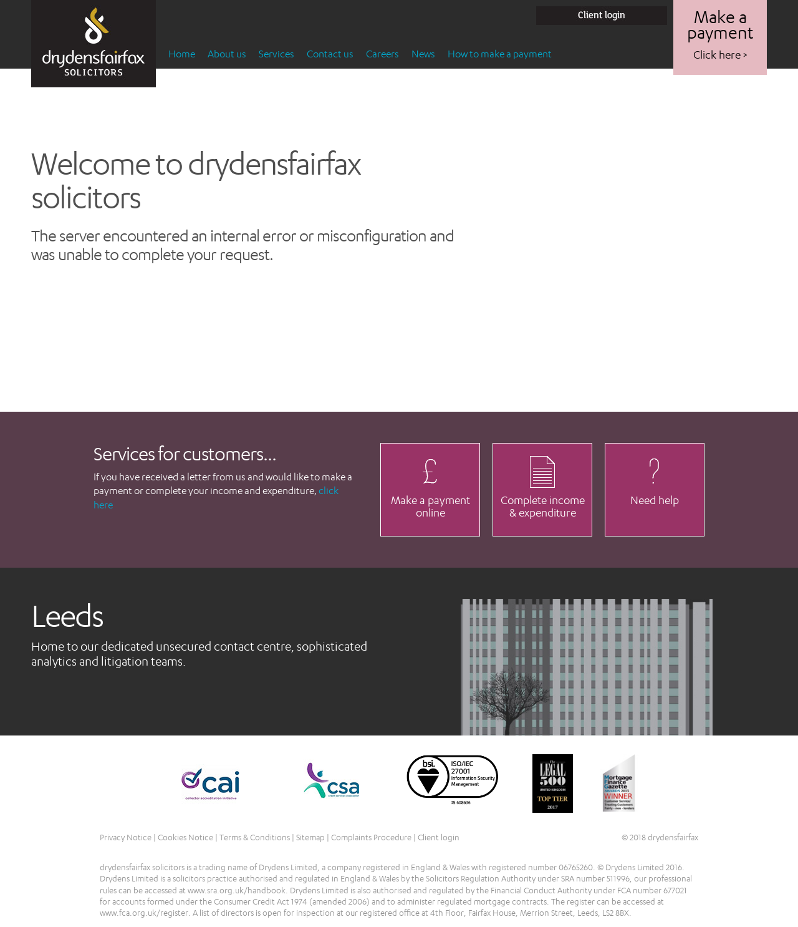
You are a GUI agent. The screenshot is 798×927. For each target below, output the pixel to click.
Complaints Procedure (371, 837)
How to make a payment (500, 54)
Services (276, 54)
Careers (382, 54)
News (423, 54)
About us (227, 54)
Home (181, 54)
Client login (438, 837)
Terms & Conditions (254, 837)
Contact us (330, 54)
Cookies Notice (185, 837)
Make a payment (720, 34)
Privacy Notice (125, 837)
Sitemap (310, 837)
